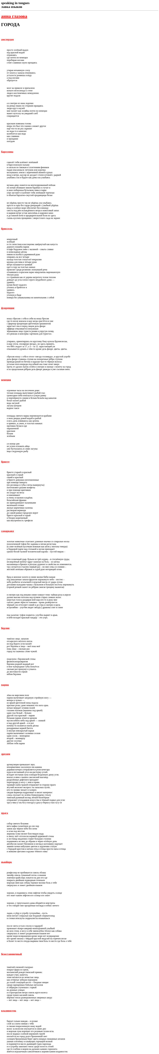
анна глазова (14, 16)
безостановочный (11, 954)
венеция (6, 379)
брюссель (6, 228)
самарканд (7, 531)
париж (5, 684)
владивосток (8, 1010)
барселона (7, 151)
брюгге (5, 461)
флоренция (7, 307)
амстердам (7, 39)
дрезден (5, 753)
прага (4, 812)
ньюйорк (6, 862)
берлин (5, 628)
